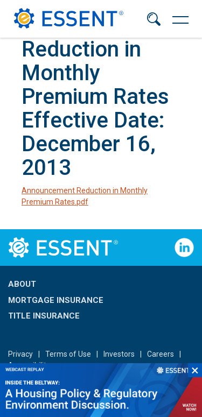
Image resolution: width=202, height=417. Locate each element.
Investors (119, 354)
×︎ (195, 370)
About (22, 284)
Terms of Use (68, 354)
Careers (160, 354)
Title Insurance (44, 316)
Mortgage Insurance (55, 300)
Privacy (20, 354)
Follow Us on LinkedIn (184, 247)
